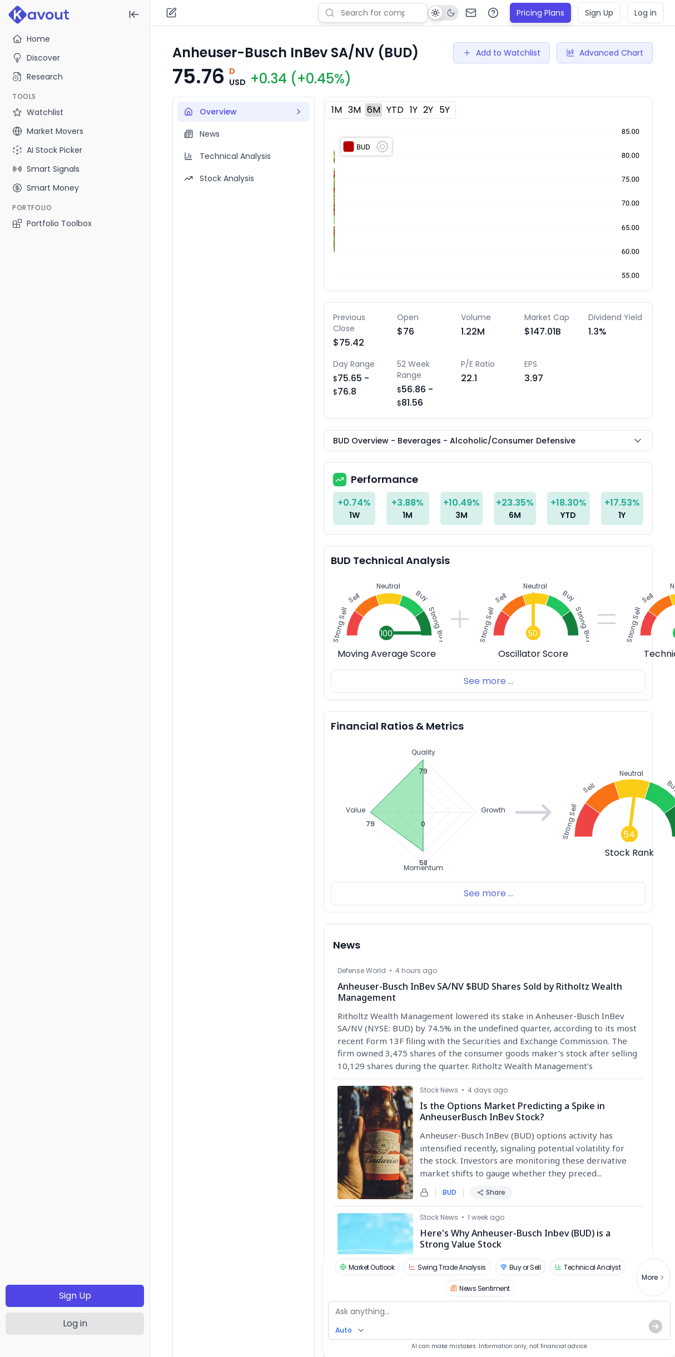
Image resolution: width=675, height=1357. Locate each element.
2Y (428, 109)
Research (37, 76)
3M (354, 109)
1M (336, 109)
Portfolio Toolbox (52, 223)
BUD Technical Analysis (390, 560)
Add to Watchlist (501, 52)
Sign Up (75, 1295)
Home (31, 38)
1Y (414, 109)
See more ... (488, 681)
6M (373, 109)
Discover (36, 57)
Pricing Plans (540, 12)
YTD (395, 109)
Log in (75, 1323)
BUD (449, 1192)
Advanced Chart (604, 52)
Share (491, 1192)
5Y (444, 109)
